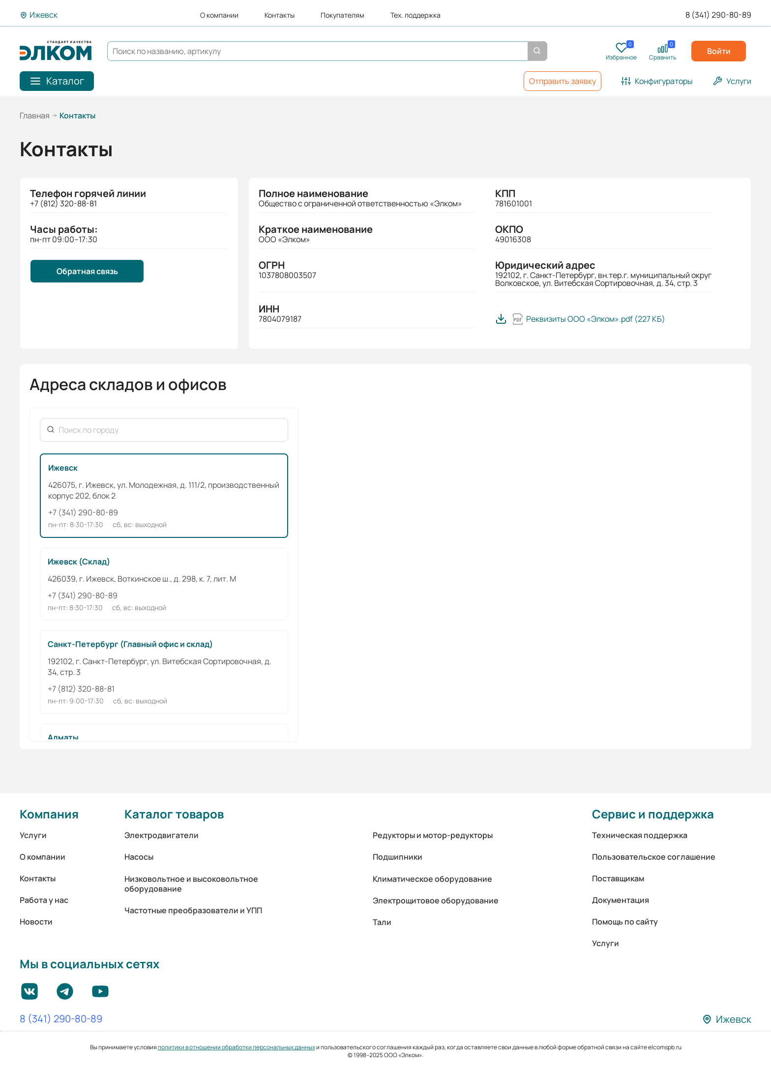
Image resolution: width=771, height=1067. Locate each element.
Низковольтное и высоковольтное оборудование (191, 884)
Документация (620, 900)
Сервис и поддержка (653, 814)
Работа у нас (44, 900)
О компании (219, 15)
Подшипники (397, 857)
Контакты (280, 15)
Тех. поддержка (415, 15)
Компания (49, 814)
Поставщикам (618, 878)
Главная (35, 115)
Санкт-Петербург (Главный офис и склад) (130, 644)
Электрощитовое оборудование (436, 900)
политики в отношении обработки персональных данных (236, 1047)
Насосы (138, 857)
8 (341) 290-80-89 (718, 15)
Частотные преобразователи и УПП (193, 910)
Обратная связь (87, 271)
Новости (36, 922)
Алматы (63, 737)
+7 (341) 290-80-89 (83, 512)
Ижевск (63, 467)
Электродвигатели (161, 835)
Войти (719, 51)
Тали (382, 922)
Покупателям (342, 15)
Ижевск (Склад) (79, 561)
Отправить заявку (562, 81)
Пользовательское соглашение (653, 857)
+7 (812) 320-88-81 (81, 688)
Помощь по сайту (625, 922)
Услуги (33, 835)
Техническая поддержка (639, 835)
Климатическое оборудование (432, 879)
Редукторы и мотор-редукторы (433, 835)
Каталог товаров (174, 814)
